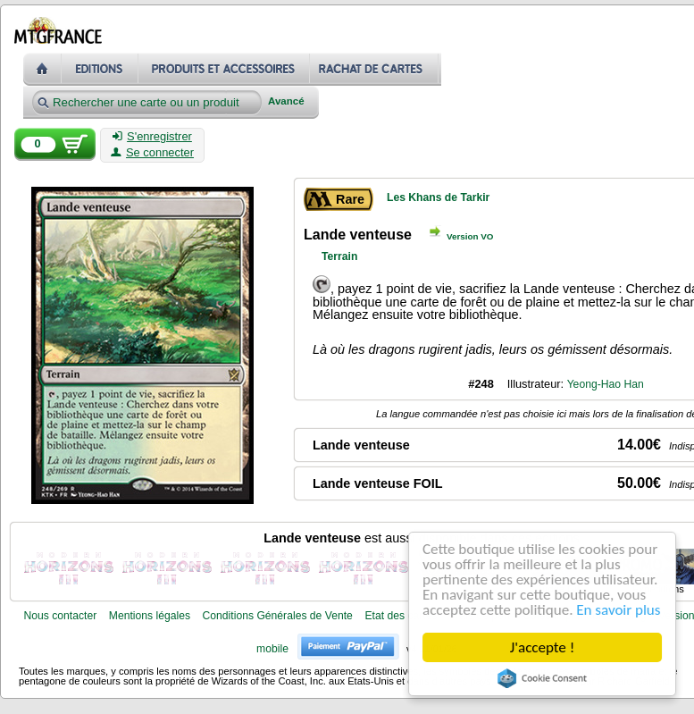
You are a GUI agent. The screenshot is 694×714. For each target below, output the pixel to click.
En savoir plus (619, 610)
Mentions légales (149, 615)
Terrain (339, 256)
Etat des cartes (400, 615)
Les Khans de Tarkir (438, 197)
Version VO (470, 236)
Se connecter (152, 153)
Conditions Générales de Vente (278, 615)
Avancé (286, 101)
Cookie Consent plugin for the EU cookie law (542, 678)
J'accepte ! (542, 647)
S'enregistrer (152, 136)
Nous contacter (59, 615)
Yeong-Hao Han (605, 384)
